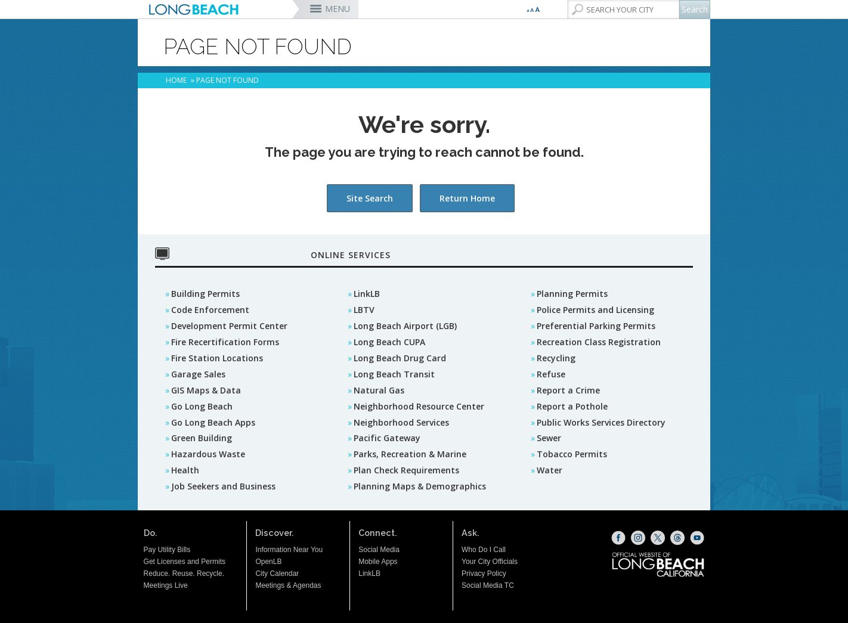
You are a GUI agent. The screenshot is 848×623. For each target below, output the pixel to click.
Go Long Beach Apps (213, 422)
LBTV (364, 309)
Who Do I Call (484, 549)
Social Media (379, 549)
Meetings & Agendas (288, 585)
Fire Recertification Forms (225, 342)
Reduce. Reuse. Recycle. (184, 573)
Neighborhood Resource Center (419, 406)
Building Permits (205, 293)
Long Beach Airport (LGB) (405, 325)
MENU (337, 8)
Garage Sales (198, 374)
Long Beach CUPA (389, 342)
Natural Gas (379, 390)
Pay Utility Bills (167, 549)
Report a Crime (568, 390)
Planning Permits (572, 293)
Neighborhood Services (401, 422)
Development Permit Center (229, 325)
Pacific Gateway (387, 438)
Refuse (551, 374)
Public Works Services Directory (601, 422)
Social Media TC (488, 585)
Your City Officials (490, 561)
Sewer (549, 438)
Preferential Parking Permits (596, 325)
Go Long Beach (202, 406)
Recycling (556, 358)
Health (185, 470)
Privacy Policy (484, 573)
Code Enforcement (210, 309)
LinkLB (367, 293)
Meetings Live (166, 585)
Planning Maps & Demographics (420, 486)
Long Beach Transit (394, 374)
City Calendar (277, 573)
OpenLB (268, 561)
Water (549, 470)
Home (176, 80)
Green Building (201, 438)
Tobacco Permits (572, 454)
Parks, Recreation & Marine (410, 454)
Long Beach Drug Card (400, 358)
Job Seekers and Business (223, 486)
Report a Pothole (572, 406)
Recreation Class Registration (599, 342)
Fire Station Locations (217, 358)
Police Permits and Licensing (595, 309)
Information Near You (289, 549)
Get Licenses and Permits (184, 561)
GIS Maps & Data (206, 390)
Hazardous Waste (208, 454)
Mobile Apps (377, 561)
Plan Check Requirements (406, 470)
